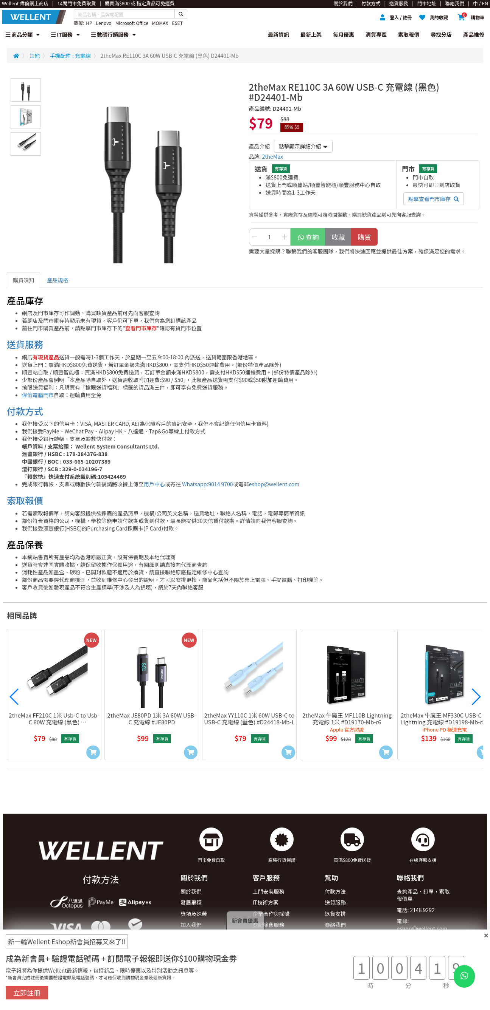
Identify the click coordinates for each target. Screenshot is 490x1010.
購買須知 (23, 280)
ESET (177, 23)
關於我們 (191, 891)
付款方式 (25, 411)
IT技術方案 (266, 902)
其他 (35, 55)
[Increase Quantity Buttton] (285, 237)
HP (89, 23)
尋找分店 (441, 34)
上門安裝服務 (269, 891)
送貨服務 (25, 344)
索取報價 (408, 34)
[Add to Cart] (93, 752)
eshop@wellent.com (274, 484)
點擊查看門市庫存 (433, 199)
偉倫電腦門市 (38, 395)
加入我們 (191, 924)
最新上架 (311, 34)
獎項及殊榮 (193, 913)
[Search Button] (180, 14)
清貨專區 (376, 34)
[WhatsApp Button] (464, 976)
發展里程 (191, 902)
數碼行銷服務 (113, 34)
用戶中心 (154, 484)
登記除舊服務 (269, 924)
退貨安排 (335, 913)
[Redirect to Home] (16, 55)
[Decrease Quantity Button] (254, 237)
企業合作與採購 (271, 913)
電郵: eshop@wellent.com (422, 924)
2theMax (272, 156)
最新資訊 (278, 34)
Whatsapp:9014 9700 (207, 484)
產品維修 (473, 34)
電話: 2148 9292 (416, 910)
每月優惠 (343, 34)
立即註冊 (26, 993)
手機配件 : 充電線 (70, 55)
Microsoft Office (131, 23)
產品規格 (57, 280)
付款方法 (335, 891)
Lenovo (104, 23)
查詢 (308, 237)
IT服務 (65, 34)
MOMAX (160, 23)
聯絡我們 (335, 924)
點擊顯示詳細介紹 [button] (303, 146)
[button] (14, 697)
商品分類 (23, 34)
